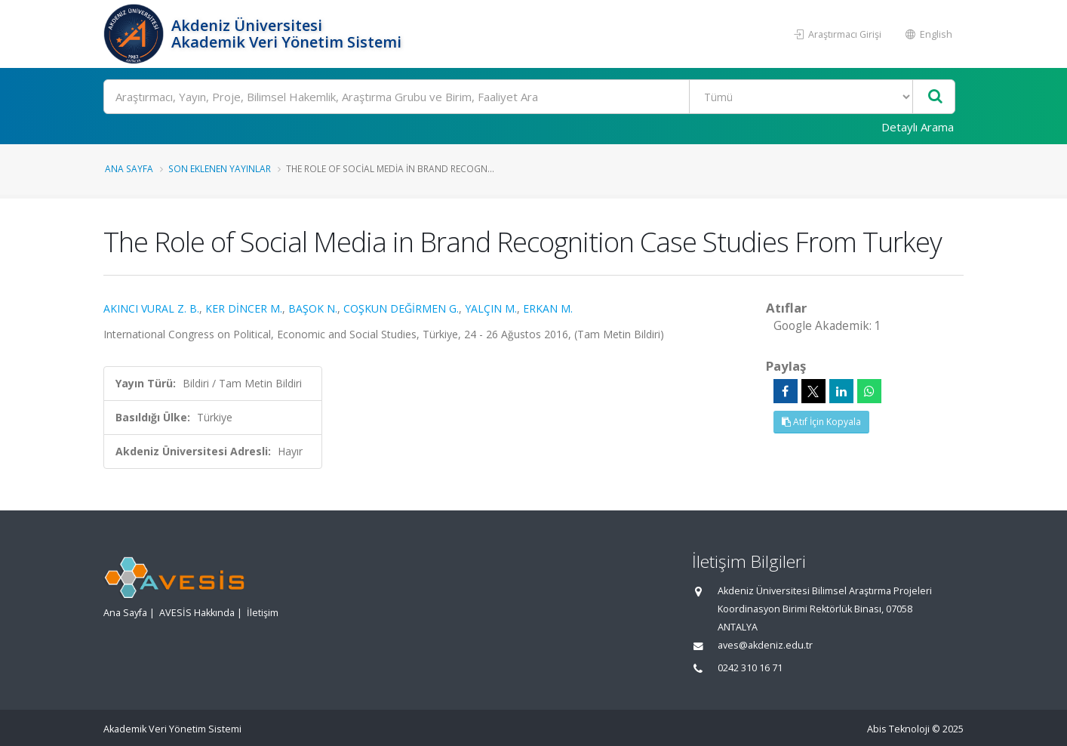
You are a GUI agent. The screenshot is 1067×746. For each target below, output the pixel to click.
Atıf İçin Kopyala (821, 421)
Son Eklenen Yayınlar (219, 168)
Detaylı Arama (917, 126)
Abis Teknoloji (898, 729)
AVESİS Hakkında (197, 612)
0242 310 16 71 (750, 667)
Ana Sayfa (129, 168)
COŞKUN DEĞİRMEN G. (401, 308)
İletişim (262, 612)
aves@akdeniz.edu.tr (765, 645)
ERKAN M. (548, 308)
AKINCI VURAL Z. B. (151, 308)
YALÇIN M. (491, 308)
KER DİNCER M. (243, 308)
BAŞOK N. (312, 308)
